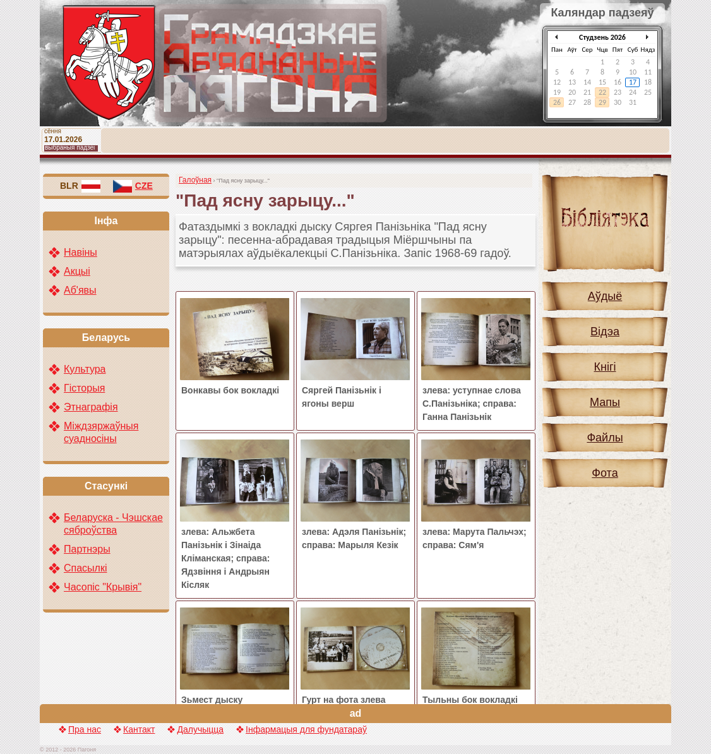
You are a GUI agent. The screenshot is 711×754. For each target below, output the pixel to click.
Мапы (605, 402)
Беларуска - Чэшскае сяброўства (113, 524)
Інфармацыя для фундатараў (306, 729)
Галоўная (195, 180)
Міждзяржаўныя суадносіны (101, 432)
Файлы (605, 437)
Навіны (80, 252)
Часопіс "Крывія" (102, 587)
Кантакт (139, 729)
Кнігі (605, 367)
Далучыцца (200, 729)
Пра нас (84, 729)
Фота (605, 473)
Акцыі (77, 271)
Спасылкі (85, 568)
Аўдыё (605, 296)
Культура (85, 369)
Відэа (604, 331)
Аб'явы (80, 290)
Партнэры (87, 549)
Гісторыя (84, 388)
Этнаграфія (91, 407)
